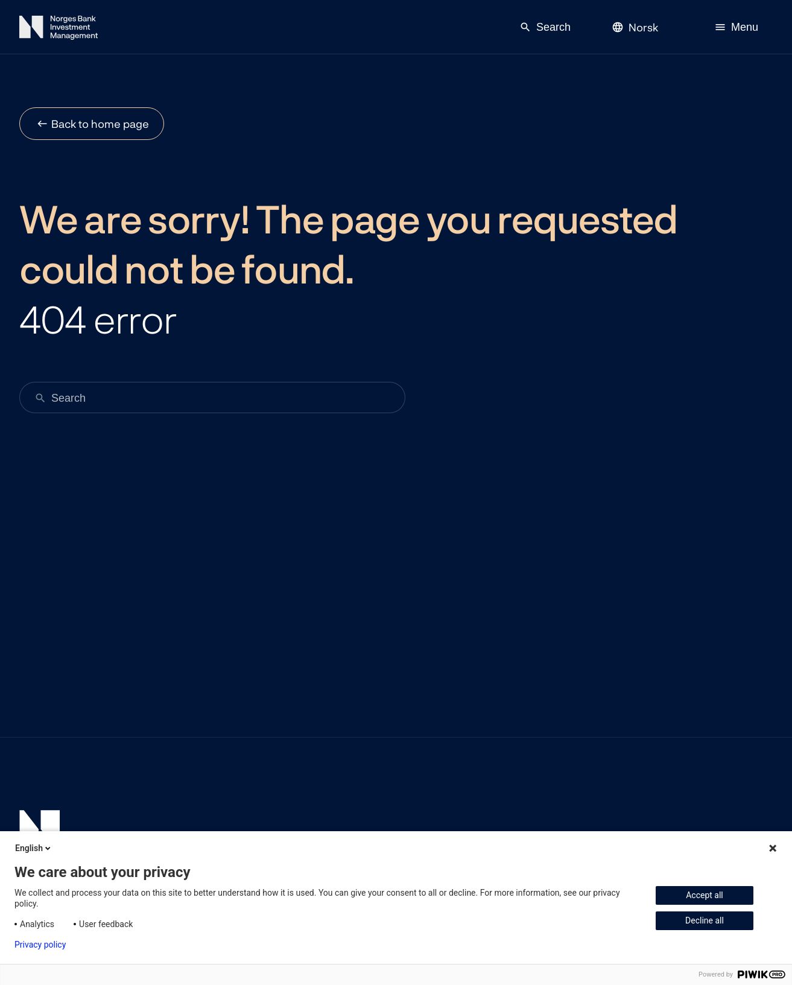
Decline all (704, 920)
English (33, 848)
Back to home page (100, 123)
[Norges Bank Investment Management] (58, 30)
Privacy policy (40, 944)
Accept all (704, 895)
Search (545, 27)
